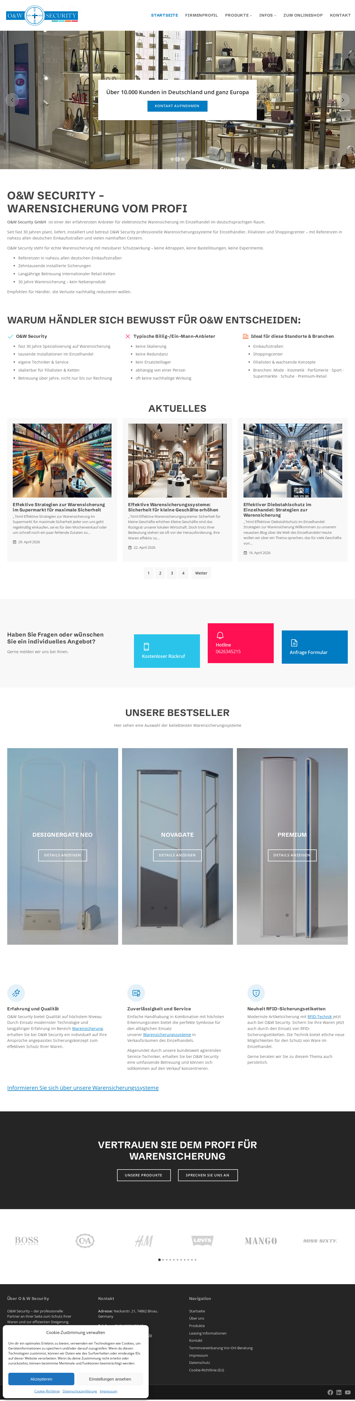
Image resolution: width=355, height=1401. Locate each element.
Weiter (201, 573)
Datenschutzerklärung (80, 1391)
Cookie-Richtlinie (47, 1391)
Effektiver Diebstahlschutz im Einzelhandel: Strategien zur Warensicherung (277, 510)
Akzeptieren (41, 1379)
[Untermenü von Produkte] (251, 15)
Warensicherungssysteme (167, 1034)
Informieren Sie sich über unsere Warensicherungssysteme (83, 1087)
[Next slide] (342, 100)
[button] (172, 159)
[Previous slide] (12, 100)
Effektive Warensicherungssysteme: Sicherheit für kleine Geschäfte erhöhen (173, 507)
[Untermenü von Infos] (275, 15)
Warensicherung (87, 1028)
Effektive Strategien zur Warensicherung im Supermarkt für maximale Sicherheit (59, 507)
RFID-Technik (320, 1016)
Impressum (108, 1391)
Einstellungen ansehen (110, 1379)
